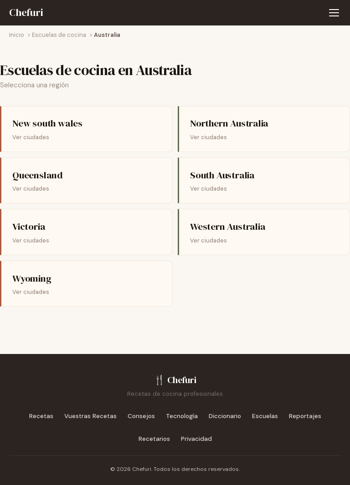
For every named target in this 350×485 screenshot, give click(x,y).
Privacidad (196, 439)
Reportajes (305, 416)
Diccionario (225, 416)
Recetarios (154, 439)
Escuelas (265, 416)
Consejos (141, 416)
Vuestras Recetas (90, 416)
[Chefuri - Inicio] (26, 13)
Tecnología (182, 416)
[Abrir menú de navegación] (334, 12)
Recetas (41, 416)
